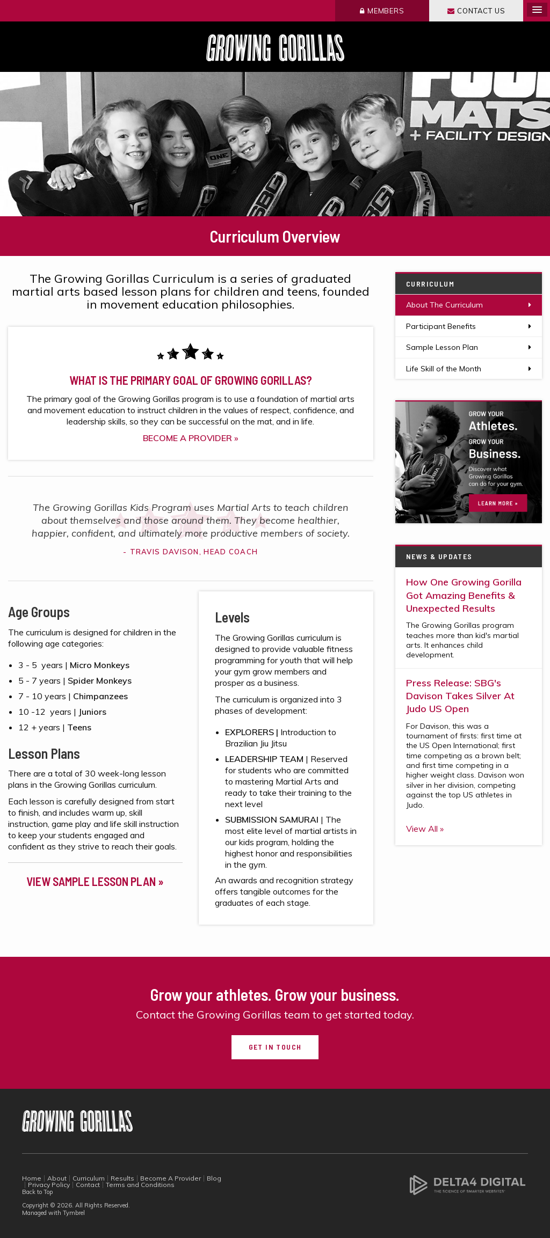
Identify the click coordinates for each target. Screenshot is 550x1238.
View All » (425, 828)
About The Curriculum (444, 305)
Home (31, 1178)
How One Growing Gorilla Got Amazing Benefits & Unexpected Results (464, 595)
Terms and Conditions (140, 1185)
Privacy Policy (49, 1185)
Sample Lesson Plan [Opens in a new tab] (442, 347)
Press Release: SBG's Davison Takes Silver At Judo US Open (460, 696)
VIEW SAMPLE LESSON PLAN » (95, 881)
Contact (88, 1185)
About (57, 1178)
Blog (214, 1178)
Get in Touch (275, 1046)
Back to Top (37, 1192)
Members (385, 10)
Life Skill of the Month (443, 368)
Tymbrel (74, 1213)
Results (122, 1178)
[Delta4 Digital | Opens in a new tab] (467, 1184)
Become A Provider (170, 1178)
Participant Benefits (441, 326)
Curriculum (89, 1178)
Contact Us (481, 10)
